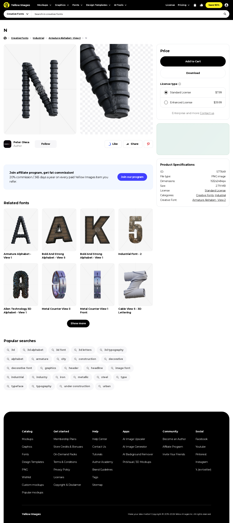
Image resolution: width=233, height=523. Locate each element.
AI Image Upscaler (134, 439)
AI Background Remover (138, 454)
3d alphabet (33, 350)
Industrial (220, 195)
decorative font (19, 368)
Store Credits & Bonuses (68, 446)
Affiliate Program (173, 446)
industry (39, 377)
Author (17, 146)
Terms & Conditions (65, 462)
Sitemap (97, 484)
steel (102, 377)
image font (120, 368)
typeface (15, 386)
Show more (78, 323)
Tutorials (97, 454)
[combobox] (130, 14)
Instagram (202, 462)
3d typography (111, 350)
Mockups (27, 439)
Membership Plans (65, 439)
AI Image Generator (135, 446)
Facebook (202, 439)
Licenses (59, 477)
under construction (74, 386)
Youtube (201, 446)
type (121, 377)
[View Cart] (195, 5)
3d (11, 350)
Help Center (99, 439)
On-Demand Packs (65, 454)
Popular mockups (32, 492)
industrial (15, 377)
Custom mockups (33, 484)
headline (94, 368)
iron (60, 377)
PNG (25, 469)
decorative (113, 359)
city (61, 359)
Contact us (207, 113)
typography (41, 386)
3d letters (83, 350)
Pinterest (201, 454)
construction (85, 359)
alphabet (15, 359)
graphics (48, 368)
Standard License (215, 190)
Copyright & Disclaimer (67, 484)
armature (39, 359)
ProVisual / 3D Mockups (137, 462)
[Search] (225, 14)
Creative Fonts (205, 195)
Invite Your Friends (174, 454)
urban (104, 386)
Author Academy (102, 462)
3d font (58, 350)
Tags (95, 477)
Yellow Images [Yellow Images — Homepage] (31, 514)
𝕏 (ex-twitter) (203, 469)
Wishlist (26, 477)
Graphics (27, 446)
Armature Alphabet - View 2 (209, 200)
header (71, 368)
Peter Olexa (21, 142)
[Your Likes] (201, 5)
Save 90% (214, 5)
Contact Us (99, 446)
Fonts (25, 454)
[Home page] (5, 38)
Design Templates (33, 462)
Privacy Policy (62, 469)
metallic (80, 377)
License (170, 5)
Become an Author (174, 439)
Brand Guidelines (102, 469)
